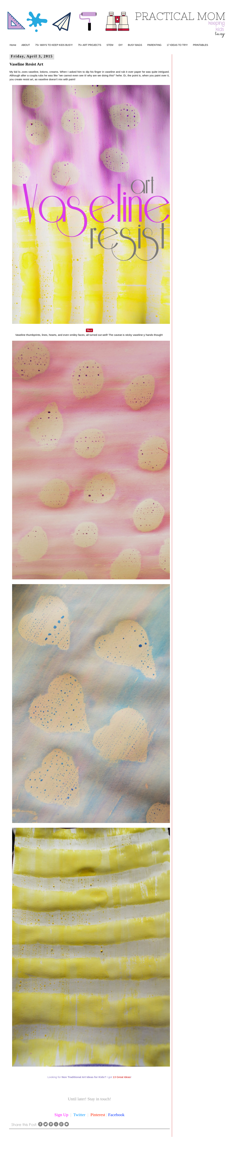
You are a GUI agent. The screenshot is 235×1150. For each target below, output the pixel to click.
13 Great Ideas (122, 1077)
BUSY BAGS (135, 45)
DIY (121, 45)
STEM (109, 45)
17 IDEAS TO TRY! (177, 45)
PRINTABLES (200, 45)
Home (13, 45)
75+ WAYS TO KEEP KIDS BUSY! (54, 45)
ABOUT (25, 45)
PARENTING (154, 45)
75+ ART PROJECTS (89, 45)
